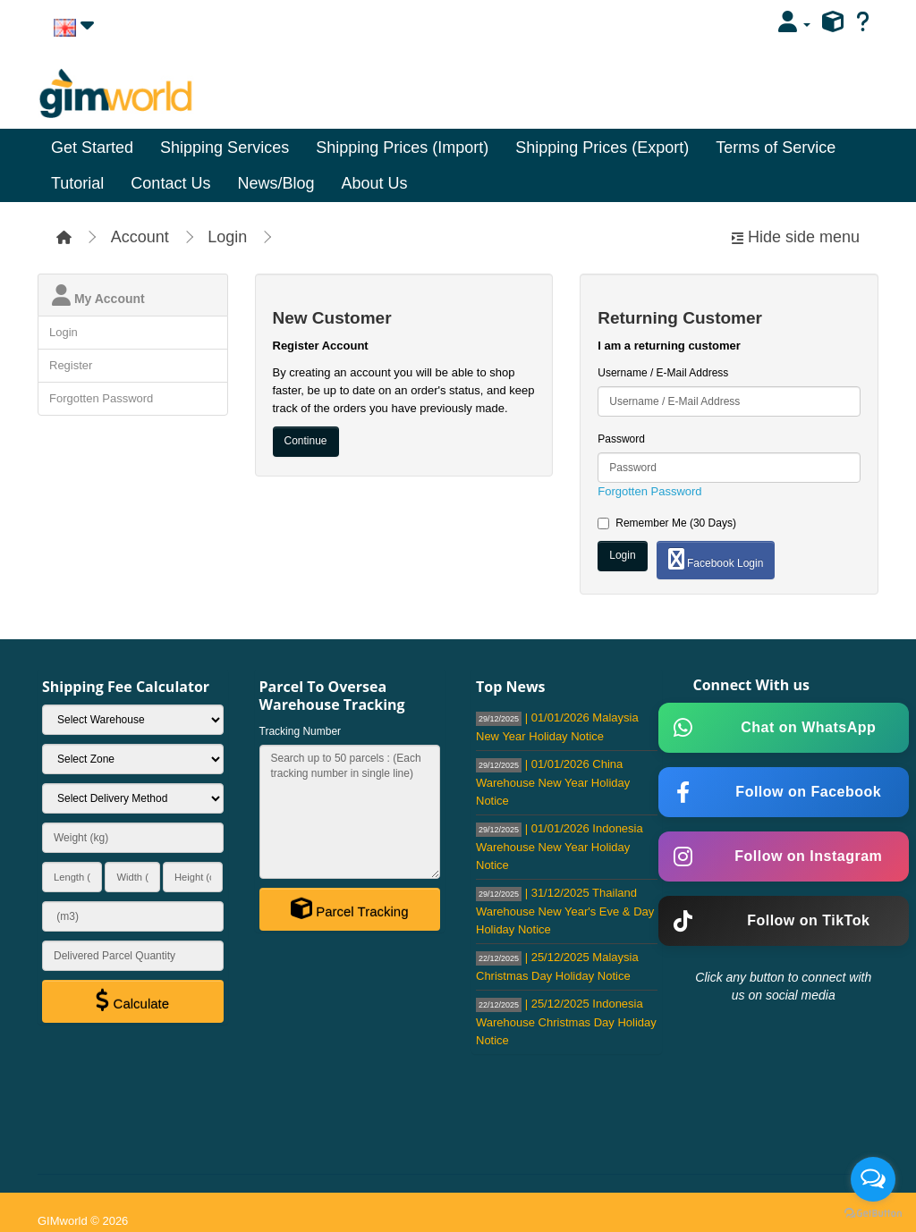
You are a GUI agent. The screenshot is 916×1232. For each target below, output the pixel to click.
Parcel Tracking (350, 908)
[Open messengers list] (873, 1179)
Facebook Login (716, 559)
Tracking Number (300, 731)
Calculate (132, 1000)
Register (70, 365)
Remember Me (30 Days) (667, 523)
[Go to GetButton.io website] (873, 1213)
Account (140, 237)
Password (621, 439)
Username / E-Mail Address (663, 373)
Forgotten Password (101, 398)
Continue (305, 441)
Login (227, 237)
